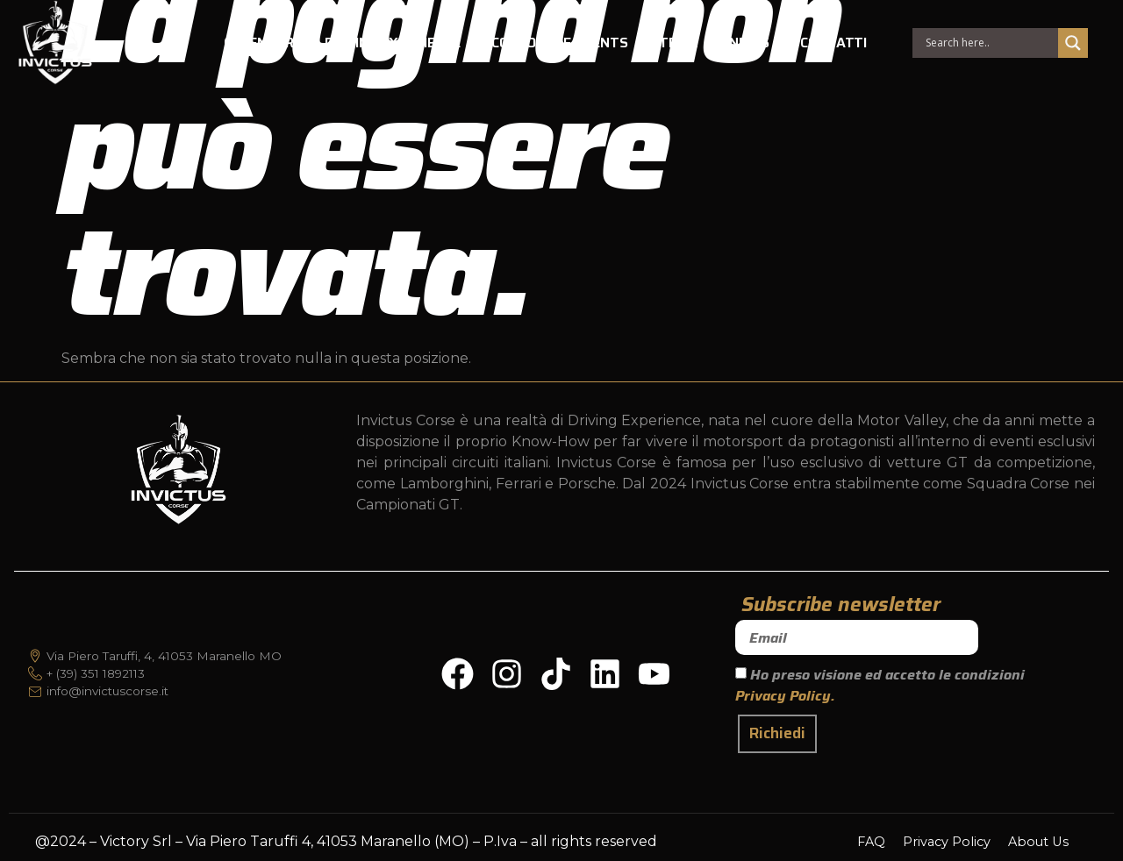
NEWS (749, 44)
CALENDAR (259, 44)
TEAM (678, 44)
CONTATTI (833, 44)
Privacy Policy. (785, 696)
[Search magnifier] (1072, 45)
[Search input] (989, 45)
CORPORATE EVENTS (559, 44)
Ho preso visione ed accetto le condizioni (880, 685)
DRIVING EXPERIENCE (393, 44)
